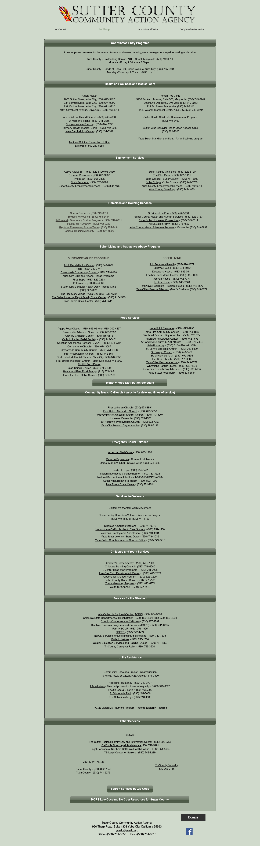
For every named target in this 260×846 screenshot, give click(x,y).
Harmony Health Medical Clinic (79, 127)
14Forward (62, 220)
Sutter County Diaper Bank (120, 580)
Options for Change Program (119, 576)
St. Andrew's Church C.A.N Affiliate (161, 342)
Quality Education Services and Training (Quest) (120, 642)
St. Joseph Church (161, 352)
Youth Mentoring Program (120, 583)
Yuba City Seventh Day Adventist (120, 425)
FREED (120, 632)
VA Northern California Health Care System (120, 529)
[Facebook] (189, 831)
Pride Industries (120, 639)
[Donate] (193, 817)
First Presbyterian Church (79, 353)
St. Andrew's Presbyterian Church (120, 421)
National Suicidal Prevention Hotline (89, 142)
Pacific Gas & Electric (120, 689)
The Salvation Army (158, 223)
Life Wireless (97, 686)
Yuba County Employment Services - (163, 185)
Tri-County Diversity (166, 765)
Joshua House (161, 278)
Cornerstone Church (79, 346)
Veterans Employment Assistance (120, 533)
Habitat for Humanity (79, 223)
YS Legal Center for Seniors (120, 752)
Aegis (79, 268)
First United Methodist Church (74, 357)
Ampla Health (89, 95)
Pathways (78, 283)
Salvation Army (155, 345)
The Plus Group (162, 175)
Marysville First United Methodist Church (120, 414)
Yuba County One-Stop (162, 189)
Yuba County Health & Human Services (152, 227)
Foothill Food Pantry (89, 364)
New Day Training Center (80, 131)
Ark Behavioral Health (162, 264)
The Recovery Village (73, 293)
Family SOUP (120, 628)
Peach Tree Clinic (170, 95)
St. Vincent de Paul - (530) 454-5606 (168, 213)
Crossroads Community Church (79, 272)
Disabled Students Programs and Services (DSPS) (120, 625)
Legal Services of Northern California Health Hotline (120, 749)
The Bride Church (162, 359)
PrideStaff (79, 178)
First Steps (79, 279)
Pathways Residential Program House (162, 285)
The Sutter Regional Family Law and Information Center (120, 741)
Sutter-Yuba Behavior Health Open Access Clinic (170, 127)
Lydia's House (162, 282)
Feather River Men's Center (162, 275)
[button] (191, 29)
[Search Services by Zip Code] (130, 789)
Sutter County (83, 769)
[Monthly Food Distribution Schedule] (129, 382)
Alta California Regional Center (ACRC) (120, 614)
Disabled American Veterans (120, 525)
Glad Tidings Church (79, 367)
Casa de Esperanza (117, 459)
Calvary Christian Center (79, 335)
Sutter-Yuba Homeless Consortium (159, 220)
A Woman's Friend (79, 120)
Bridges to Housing (79, 216)
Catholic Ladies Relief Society (79, 339)
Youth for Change (120, 587)
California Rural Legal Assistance (120, 745)
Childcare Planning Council (120, 566)
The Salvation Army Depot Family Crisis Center (79, 297)
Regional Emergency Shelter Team (79, 227)
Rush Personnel (80, 182)
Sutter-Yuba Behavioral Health (120, 480)
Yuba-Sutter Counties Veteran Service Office (120, 540)
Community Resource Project (121, 671)
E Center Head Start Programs (120, 570)
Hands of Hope (120, 470)
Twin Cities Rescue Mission (152, 289)
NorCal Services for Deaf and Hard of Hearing (120, 635)
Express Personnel (79, 175)
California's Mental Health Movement (130, 507)
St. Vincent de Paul (161, 355)
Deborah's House (162, 271)
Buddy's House (162, 267)
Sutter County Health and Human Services (159, 216)
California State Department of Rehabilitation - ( (109, 617)
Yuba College (153, 178)
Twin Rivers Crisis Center (78, 300)
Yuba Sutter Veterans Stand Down (120, 536)
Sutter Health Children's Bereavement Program (170, 117)
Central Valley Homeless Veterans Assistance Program (130, 515)
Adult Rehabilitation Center (79, 265)
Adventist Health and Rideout (79, 117)
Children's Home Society (119, 563)
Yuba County (83, 772)
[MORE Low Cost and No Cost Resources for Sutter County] (129, 799)
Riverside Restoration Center (162, 338)
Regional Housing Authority (78, 230)
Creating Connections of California (120, 621)
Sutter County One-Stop (162, 171)
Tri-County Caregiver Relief (119, 646)
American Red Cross (120, 452)
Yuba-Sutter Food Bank (162, 372)
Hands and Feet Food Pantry (79, 371)
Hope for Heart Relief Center (79, 375)
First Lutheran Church (120, 407)
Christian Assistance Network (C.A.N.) (79, 342)
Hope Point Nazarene (162, 328)
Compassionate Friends (79, 124)
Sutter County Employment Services (79, 185)
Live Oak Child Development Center (119, 573)
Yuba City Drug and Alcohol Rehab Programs (88, 275)
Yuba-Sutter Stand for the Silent (156, 138)
